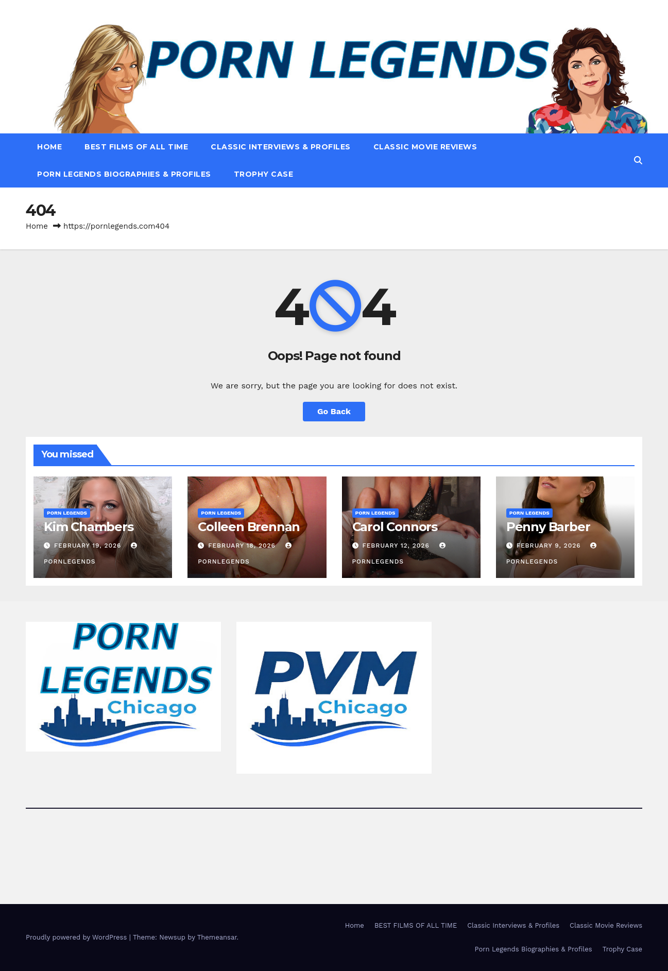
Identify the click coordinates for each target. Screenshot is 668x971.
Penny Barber (548, 526)
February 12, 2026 (397, 545)
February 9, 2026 (550, 545)
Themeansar (217, 937)
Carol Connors (394, 526)
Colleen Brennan (249, 526)
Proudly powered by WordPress (77, 937)
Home (49, 146)
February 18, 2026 (243, 545)
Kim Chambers (88, 526)
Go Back (334, 411)
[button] (638, 160)
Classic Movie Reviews (425, 146)
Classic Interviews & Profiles (281, 146)
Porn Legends (67, 513)
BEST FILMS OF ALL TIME (136, 146)
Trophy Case (264, 174)
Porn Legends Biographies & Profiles (124, 174)
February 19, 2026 (89, 545)
